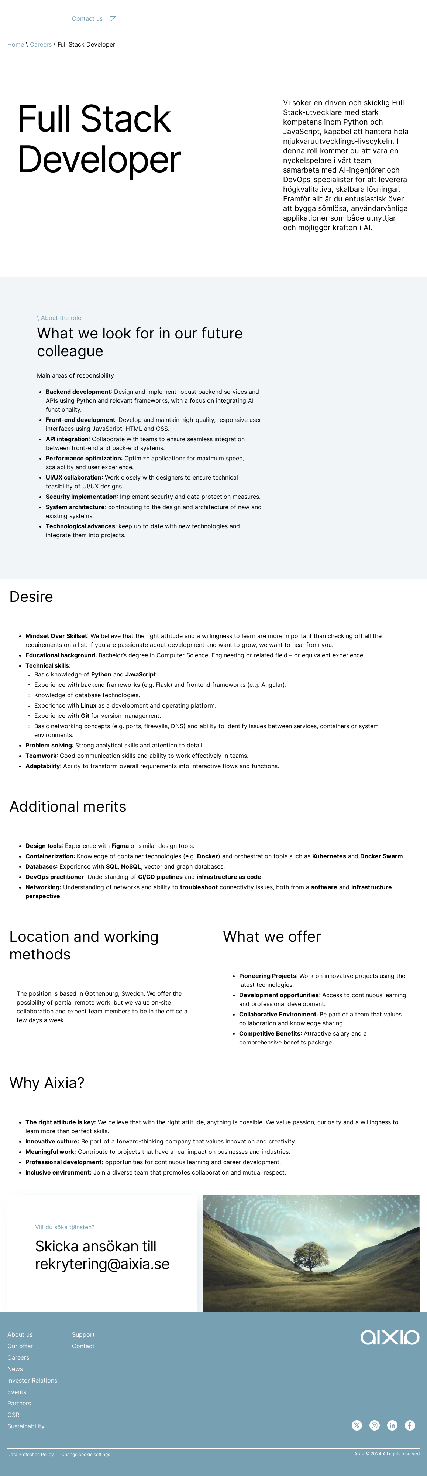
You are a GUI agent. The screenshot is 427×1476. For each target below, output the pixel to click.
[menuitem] (388, 17)
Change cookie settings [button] (85, 1454)
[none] (388, 17)
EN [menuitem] (384, 17)
